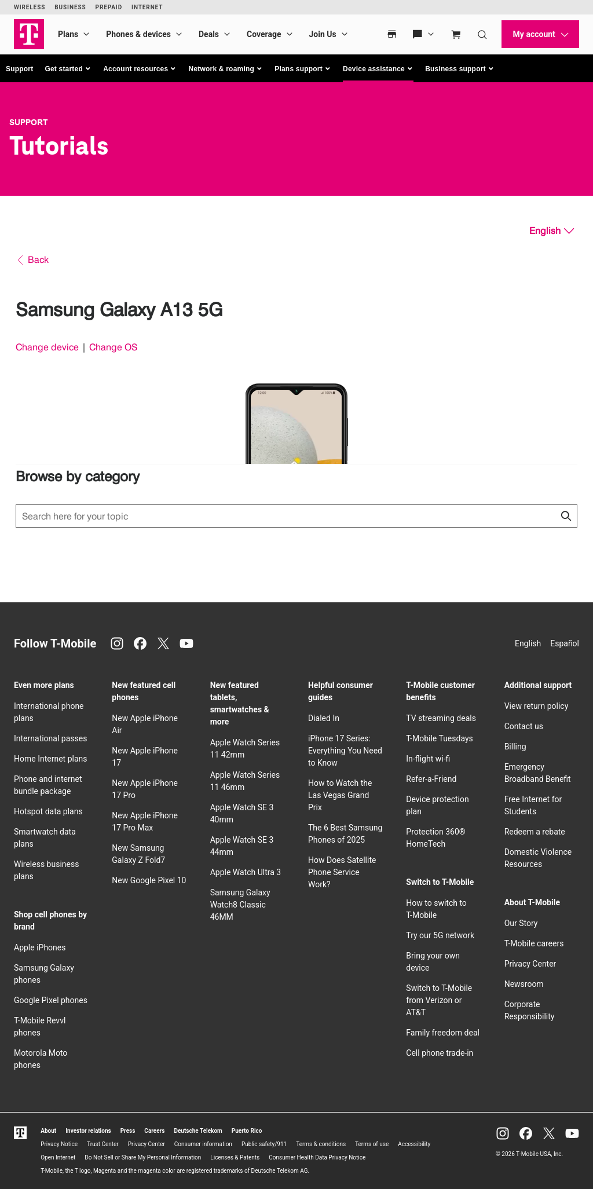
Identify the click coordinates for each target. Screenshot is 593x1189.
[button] (68, 69)
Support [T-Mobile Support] (28, 122)
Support (19, 69)
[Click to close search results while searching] (565, 516)
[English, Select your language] (551, 231)
